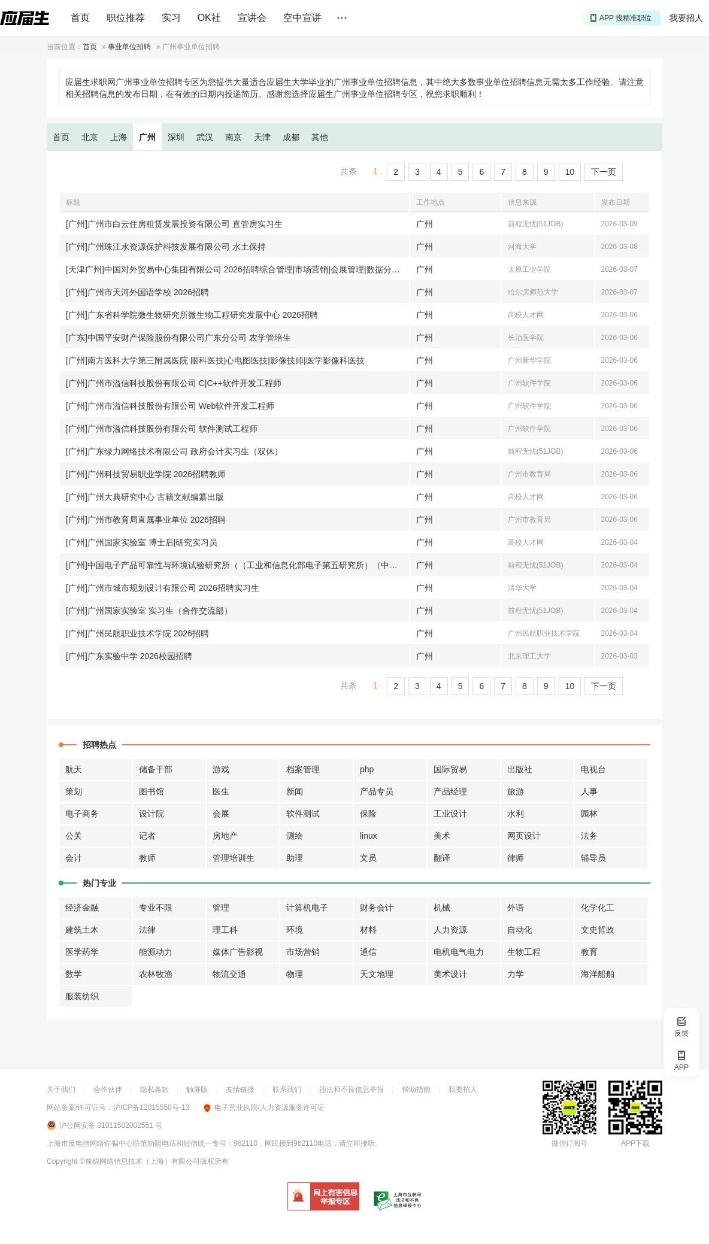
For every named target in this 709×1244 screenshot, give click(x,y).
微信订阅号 (569, 1143)
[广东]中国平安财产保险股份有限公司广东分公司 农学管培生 (178, 337)
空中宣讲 (302, 18)
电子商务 (82, 813)
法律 (147, 929)
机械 (442, 907)
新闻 (294, 791)
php (367, 769)
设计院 (151, 813)
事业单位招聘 (129, 47)
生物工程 (524, 952)
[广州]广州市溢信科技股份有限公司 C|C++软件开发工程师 (173, 383)
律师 (515, 858)
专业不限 (155, 907)
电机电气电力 (459, 952)
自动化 (519, 929)
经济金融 (82, 907)
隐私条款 (154, 1089)
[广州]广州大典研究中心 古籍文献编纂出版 (145, 497)
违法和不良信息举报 (351, 1089)
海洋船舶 (597, 974)
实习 (171, 18)
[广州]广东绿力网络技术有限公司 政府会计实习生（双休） (174, 451)
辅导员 (593, 858)
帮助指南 (416, 1089)
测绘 (294, 836)
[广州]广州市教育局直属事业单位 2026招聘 (146, 519)
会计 (73, 858)
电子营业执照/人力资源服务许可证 (264, 1107)
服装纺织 (82, 996)
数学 (73, 974)
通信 (368, 952)
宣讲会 (252, 18)
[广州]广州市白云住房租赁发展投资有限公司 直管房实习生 (174, 224)
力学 (515, 974)
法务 (589, 836)
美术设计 (450, 974)
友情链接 (240, 1089)
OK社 (209, 18)
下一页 (603, 172)
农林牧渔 (155, 974)
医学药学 (82, 952)
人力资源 (450, 929)
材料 (368, 929)
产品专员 (376, 791)
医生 (221, 791)
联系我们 (286, 1089)
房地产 (225, 836)
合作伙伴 (107, 1089)
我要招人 (686, 18)
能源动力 (155, 952)
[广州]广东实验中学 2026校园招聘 (129, 656)
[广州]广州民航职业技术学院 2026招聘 (137, 633)
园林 (589, 813)
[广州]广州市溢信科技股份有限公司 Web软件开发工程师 (170, 406)
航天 (73, 769)
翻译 (442, 858)
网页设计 (524, 836)
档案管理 (303, 769)
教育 (589, 952)
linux (368, 836)
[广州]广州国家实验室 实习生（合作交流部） (149, 610)
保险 (368, 813)
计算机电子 (307, 907)
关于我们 (61, 1089)
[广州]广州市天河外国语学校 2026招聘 (137, 292)
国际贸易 (450, 769)
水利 (515, 813)
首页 (80, 18)
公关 (73, 836)
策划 (73, 791)
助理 (294, 858)
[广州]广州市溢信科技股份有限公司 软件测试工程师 (161, 428)
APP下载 (635, 1143)
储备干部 (155, 769)
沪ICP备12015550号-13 (151, 1107)
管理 (221, 907)
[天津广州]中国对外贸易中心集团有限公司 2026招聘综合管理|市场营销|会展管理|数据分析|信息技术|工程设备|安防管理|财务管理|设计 (237, 269)
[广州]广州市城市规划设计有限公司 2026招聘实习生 (162, 588)
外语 (515, 907)
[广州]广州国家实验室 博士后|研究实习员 (141, 542)
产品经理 (450, 791)
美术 (442, 836)
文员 (368, 858)
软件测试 (303, 813)
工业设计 (450, 813)
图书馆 (151, 791)
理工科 (225, 929)
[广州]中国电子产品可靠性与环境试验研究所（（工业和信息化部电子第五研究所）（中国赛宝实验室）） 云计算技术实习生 (237, 565)
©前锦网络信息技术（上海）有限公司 (140, 1161)
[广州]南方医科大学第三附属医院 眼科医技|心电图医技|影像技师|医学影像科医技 (215, 360)
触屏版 (197, 1089)
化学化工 (597, 907)
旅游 (515, 791)
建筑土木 (82, 929)
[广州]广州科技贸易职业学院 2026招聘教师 (146, 474)
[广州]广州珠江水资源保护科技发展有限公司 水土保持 (166, 246)
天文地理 (376, 974)
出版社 (519, 769)
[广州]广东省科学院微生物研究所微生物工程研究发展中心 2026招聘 (192, 315)
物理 (294, 974)
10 (570, 172)
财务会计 (376, 907)
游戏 (221, 769)
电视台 (593, 769)
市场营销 (303, 952)
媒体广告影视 (238, 952)
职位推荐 (126, 18)
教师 (147, 858)
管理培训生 (233, 858)
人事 (589, 791)
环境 (294, 929)
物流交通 (229, 974)
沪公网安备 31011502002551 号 (110, 1125)
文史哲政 (597, 929)
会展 (221, 813)
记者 (147, 836)
